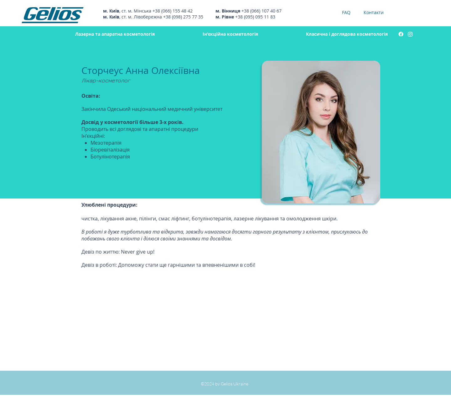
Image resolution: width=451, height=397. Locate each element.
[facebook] (401, 34)
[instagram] (410, 34)
